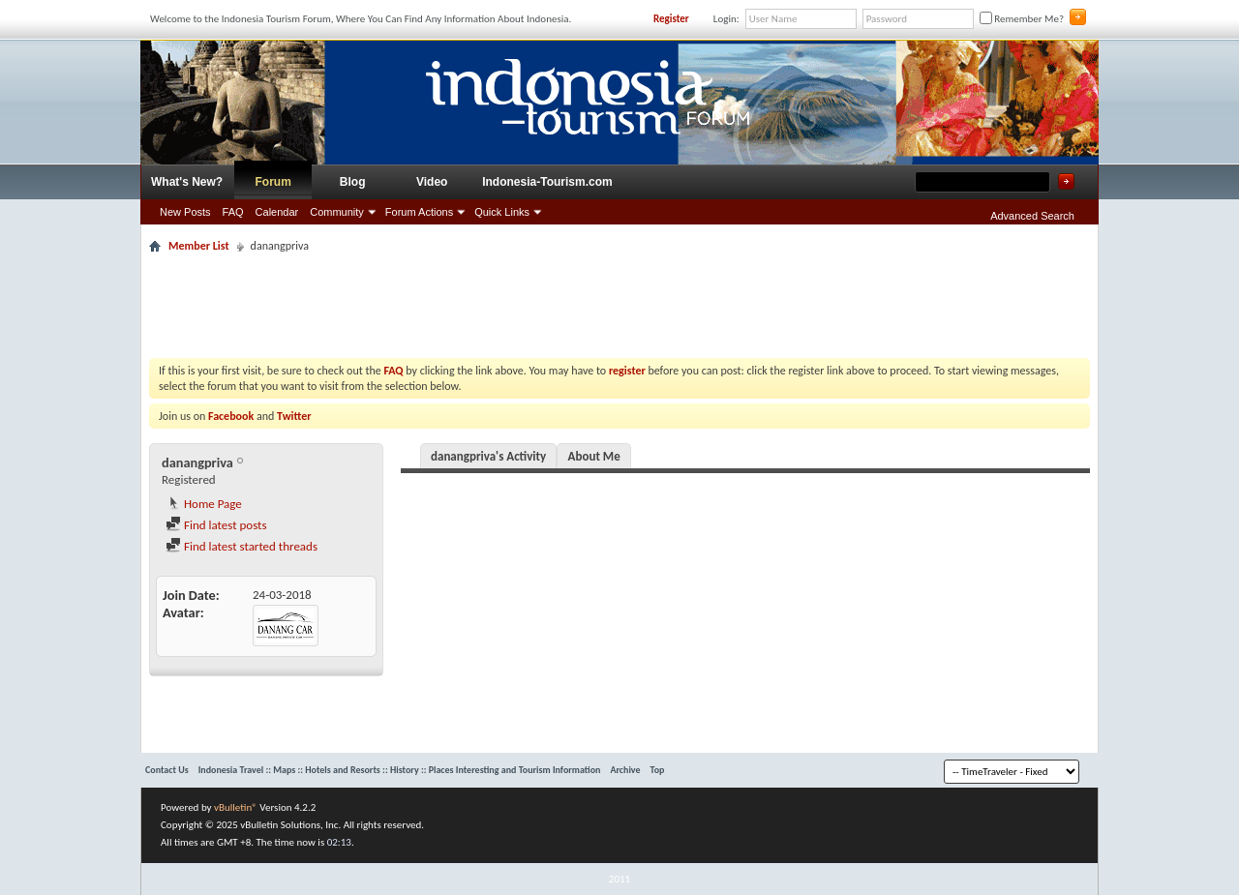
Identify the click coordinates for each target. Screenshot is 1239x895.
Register (671, 19)
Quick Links (501, 212)
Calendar (277, 212)
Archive (625, 769)
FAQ (233, 212)
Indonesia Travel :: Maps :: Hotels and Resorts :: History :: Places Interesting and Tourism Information (399, 769)
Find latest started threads (241, 546)
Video (431, 182)
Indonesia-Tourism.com (547, 182)
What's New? (187, 182)
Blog (353, 182)
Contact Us (167, 769)
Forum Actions (419, 212)
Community (337, 212)
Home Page (204, 503)
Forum (273, 182)
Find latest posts (216, 525)
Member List (198, 246)
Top (657, 769)
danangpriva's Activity (488, 456)
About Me (594, 456)
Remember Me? (1022, 19)
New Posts (185, 212)
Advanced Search (1032, 216)
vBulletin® (235, 807)
